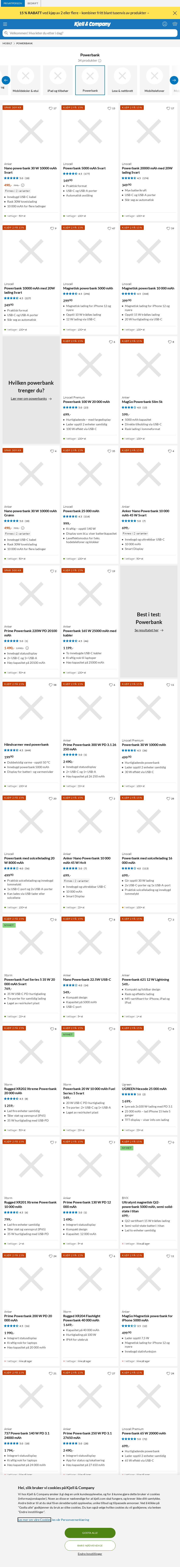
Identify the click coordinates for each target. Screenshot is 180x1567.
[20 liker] (52, 798)
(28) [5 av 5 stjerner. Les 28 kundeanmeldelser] (86, 1443)
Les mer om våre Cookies (34, 1519)
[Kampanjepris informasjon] (22, 185)
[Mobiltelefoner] (154, 80)
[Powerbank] (90, 80)
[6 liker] (112, 341)
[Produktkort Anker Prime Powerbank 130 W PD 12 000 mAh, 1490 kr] (90, 1165)
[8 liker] (171, 341)
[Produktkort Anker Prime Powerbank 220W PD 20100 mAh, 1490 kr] (31, 594)
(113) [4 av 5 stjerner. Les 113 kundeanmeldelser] (145, 868)
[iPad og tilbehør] (58, 80)
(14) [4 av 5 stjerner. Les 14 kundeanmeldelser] (86, 985)
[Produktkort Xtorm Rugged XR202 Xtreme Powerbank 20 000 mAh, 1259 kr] (31, 1051)
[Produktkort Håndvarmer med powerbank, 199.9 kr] (31, 707)
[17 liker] (52, 108)
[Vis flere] (174, 80)
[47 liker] (111, 228)
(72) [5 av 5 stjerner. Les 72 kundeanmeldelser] (144, 1439)
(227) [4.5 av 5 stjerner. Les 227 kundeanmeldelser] (28, 298)
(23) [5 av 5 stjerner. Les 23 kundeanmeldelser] (86, 407)
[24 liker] (52, 1256)
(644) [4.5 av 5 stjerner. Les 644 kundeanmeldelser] (28, 750)
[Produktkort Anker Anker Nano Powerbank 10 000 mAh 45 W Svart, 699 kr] (148, 474)
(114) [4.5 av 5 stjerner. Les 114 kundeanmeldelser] (87, 516)
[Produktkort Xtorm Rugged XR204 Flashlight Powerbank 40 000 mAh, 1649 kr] (90, 1279)
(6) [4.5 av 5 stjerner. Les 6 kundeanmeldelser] (26, 1212)
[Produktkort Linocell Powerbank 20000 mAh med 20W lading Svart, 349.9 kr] (148, 131)
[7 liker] (53, 1142)
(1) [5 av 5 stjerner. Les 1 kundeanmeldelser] (26, 641)
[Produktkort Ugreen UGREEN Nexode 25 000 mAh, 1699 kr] (148, 1051)
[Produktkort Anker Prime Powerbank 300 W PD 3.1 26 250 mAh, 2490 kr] (90, 707)
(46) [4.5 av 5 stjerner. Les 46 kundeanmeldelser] (86, 641)
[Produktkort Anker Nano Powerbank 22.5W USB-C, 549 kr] (90, 942)
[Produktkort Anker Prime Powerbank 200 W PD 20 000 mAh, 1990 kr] (31, 1279)
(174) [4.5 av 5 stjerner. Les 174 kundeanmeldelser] (145, 178)
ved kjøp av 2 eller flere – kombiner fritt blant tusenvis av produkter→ (85, 13)
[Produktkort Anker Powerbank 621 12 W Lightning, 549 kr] (148, 942)
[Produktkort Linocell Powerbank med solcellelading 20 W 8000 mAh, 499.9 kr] (31, 821)
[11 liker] (170, 684)
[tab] (13, 3)
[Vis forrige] (6, 80)
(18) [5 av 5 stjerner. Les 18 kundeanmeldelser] (27, 178)
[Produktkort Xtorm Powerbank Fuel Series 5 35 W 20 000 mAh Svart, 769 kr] (31, 942)
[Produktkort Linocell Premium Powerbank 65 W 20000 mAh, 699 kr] (148, 1396)
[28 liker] (170, 798)
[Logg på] (165, 24)
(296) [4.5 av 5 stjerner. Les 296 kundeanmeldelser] (87, 293)
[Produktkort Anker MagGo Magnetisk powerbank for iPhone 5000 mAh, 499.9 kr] (148, 1279)
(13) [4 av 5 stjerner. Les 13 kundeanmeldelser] (144, 407)
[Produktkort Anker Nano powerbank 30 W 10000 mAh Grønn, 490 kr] (31, 474)
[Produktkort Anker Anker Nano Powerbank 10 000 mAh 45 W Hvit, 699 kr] (90, 821)
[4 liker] (53, 451)
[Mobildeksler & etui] (25, 80)
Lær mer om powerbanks (31, 398)
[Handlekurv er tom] (175, 24)
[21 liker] (52, 1373)
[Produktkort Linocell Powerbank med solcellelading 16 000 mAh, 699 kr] (148, 821)
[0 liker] (53, 919)
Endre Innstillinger (90, 1554)
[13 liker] (111, 108)
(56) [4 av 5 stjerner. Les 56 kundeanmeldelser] (27, 868)
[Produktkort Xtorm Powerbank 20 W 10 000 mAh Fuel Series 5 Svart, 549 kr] (90, 1051)
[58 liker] (52, 684)
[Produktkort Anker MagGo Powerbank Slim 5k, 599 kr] (148, 364)
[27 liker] (111, 1373)
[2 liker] (53, 571)
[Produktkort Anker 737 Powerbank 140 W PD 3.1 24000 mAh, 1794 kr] (31, 1396)
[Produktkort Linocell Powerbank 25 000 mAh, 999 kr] (90, 474)
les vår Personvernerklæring (70, 1519)
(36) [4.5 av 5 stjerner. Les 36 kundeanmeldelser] (144, 750)
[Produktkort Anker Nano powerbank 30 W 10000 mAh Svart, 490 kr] (31, 131)
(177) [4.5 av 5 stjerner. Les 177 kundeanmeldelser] (87, 173)
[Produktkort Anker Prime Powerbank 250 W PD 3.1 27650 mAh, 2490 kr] (90, 1396)
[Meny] (5, 24)
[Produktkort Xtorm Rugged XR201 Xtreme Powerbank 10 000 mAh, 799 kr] (31, 1165)
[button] (99, 60)
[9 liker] (53, 228)
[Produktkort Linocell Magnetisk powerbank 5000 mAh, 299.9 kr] (90, 251)
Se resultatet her (149, 630)
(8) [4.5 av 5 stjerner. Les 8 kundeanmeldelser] (26, 1098)
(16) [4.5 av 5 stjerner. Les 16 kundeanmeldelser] (27, 1326)
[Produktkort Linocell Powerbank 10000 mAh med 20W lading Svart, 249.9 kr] (31, 251)
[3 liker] (171, 919)
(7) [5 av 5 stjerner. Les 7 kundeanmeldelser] (144, 521)
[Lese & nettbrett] (122, 80)
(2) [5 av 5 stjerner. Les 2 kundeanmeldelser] (144, 1094)
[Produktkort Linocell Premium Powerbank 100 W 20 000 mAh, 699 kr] (90, 364)
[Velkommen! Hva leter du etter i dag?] (93, 33)
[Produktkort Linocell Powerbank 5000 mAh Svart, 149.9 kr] (90, 131)
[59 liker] (170, 228)
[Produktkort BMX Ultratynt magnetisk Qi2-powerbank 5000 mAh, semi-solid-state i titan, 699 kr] (148, 1165)
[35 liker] (111, 451)
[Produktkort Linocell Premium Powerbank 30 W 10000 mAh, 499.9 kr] (148, 707)
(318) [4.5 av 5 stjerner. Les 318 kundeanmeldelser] (145, 293)
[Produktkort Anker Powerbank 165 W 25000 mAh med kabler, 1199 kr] (90, 594)
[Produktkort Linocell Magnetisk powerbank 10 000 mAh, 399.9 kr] (148, 251)
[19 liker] (111, 571)
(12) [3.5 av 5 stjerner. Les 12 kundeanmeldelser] (144, 1326)
